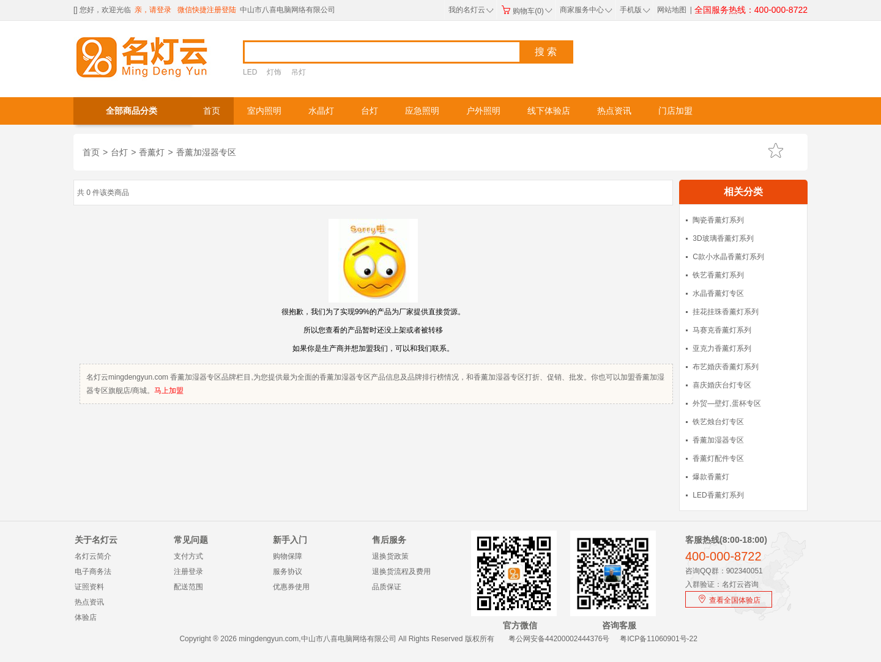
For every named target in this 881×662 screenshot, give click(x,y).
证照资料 (89, 587)
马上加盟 (169, 390)
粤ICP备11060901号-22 (658, 638)
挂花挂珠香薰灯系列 (726, 311)
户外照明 (483, 111)
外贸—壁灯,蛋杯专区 (726, 403)
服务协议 (287, 571)
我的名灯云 (471, 10)
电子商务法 (93, 571)
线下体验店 (548, 111)
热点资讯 (614, 111)
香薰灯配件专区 (718, 458)
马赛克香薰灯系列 (722, 330)
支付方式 (188, 556)
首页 (211, 111)
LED (250, 72)
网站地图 (671, 10)
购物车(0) (526, 11)
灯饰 (274, 72)
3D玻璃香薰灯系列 (723, 238)
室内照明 (264, 111)
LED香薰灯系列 (718, 495)
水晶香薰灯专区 (718, 293)
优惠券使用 (291, 587)
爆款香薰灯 (711, 477)
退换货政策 (390, 556)
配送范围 (188, 587)
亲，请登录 (153, 10)
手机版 (633, 10)
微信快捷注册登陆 (206, 10)
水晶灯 (321, 111)
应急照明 (422, 111)
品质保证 (386, 587)
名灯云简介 (93, 556)
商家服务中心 (586, 10)
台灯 (369, 111)
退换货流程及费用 (401, 571)
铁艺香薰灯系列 (718, 275)
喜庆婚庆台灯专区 (722, 385)
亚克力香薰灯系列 (722, 348)
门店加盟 (675, 111)
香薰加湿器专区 (206, 152)
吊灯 (298, 72)
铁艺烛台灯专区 (718, 421)
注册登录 (188, 571)
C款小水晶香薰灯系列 (728, 256)
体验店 (86, 617)
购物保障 (287, 556)
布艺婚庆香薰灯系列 (726, 366)
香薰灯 (152, 152)
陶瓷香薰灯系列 (718, 220)
